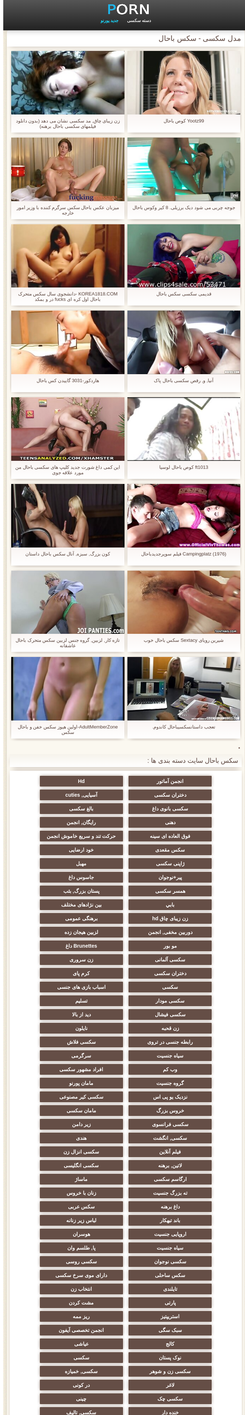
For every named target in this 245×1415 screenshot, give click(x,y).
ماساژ (51, 1053)
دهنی (193, 809)
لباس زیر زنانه (52, 1080)
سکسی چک (193, 1204)
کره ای (193, 1259)
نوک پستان (193, 1176)
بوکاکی (51, 1324)
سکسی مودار (51, 929)
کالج (122, 1162)
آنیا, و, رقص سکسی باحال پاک (180, 380)
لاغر (122, 1190)
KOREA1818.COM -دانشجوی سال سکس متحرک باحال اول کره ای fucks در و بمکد (64, 296)
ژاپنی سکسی (193, 847)
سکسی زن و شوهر (51, 1176)
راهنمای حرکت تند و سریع (122, 1231)
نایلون (123, 957)
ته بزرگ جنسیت (193, 1066)
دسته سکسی (136, 20)
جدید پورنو (106, 20)
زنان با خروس (123, 1066)
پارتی (122, 1135)
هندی (51, 1025)
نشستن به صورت (51, 1311)
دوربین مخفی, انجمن (122, 888)
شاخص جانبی (122, 1405)
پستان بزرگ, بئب (52, 861)
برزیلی (193, 1338)
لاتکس (123, 1338)
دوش (122, 1245)
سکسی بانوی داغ (123, 795)
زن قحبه (193, 957)
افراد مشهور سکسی (122, 984)
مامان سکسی (123, 1011)
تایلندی (52, 1121)
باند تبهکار (123, 1080)
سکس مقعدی (123, 833)
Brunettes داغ (122, 902)
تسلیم (193, 943)
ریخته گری (52, 1231)
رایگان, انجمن (122, 809)
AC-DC (193, 1231)
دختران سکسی (51, 781)
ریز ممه (122, 1149)
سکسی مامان (52, 1245)
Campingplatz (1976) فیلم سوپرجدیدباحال (180, 554)
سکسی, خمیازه (193, 1190)
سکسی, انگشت (123, 1025)
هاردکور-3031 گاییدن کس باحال (64, 380)
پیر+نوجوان (51, 847)
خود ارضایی (51, 833)
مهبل (122, 847)
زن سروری (193, 915)
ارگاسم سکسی (122, 1053)
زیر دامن (193, 1025)
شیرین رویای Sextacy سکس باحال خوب (180, 640)
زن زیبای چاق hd (52, 874)
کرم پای (51, 915)
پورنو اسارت (193, 1324)
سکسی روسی (51, 1108)
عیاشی (52, 1162)
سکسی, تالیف (193, 1217)
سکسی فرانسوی (51, 1011)
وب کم (193, 984)
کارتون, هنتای (52, 1338)
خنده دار (51, 1204)
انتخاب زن (193, 1135)
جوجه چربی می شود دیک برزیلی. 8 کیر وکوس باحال (180, 207)
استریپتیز (193, 1149)
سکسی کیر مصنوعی (52, 998)
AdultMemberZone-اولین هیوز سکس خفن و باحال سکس (64, 729)
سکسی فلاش (193, 970)
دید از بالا (51, 943)
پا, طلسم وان (193, 1108)
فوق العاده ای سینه (51, 809)
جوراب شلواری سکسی (123, 1259)
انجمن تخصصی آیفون (193, 1162)
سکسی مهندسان (122, 1297)
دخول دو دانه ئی (51, 1297)
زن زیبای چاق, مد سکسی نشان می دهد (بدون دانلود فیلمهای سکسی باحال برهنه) (65, 123)
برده (193, 1245)
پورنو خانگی (122, 1311)
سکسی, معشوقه (51, 1217)
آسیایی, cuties (193, 795)
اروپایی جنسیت (193, 1094)
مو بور (193, 902)
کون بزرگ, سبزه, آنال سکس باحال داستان (64, 554)
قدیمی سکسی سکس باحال (180, 294)
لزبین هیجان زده (51, 888)
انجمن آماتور (193, 781)
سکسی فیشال (122, 943)
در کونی (51, 1190)
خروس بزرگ (193, 1011)
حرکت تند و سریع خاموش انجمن (193, 823)
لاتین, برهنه (52, 1039)
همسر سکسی (122, 861)
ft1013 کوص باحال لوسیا (180, 467)
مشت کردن (51, 1135)
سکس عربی (193, 1080)
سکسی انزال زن (122, 1039)
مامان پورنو (193, 998)
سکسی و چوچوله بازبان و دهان (193, 1273)
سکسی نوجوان (122, 1108)
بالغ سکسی (51, 795)
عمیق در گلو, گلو (122, 1217)
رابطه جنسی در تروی (52, 957)
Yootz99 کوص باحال (180, 121)
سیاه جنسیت (122, 970)
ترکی (51, 1259)
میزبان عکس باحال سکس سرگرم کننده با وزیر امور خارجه (64, 210)
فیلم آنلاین (193, 1039)
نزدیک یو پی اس (122, 998)
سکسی (193, 929)
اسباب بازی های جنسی (122, 929)
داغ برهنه (51, 1066)
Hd (122, 781)
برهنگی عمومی (193, 888)
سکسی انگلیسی (193, 1053)
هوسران (122, 1094)
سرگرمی (52, 970)
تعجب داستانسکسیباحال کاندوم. (180, 727)
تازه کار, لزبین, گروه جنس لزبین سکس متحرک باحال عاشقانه (64, 642)
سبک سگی (51, 1149)
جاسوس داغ (193, 861)
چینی (122, 1204)
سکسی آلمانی (52, 902)
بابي (193, 874)
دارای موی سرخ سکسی (122, 1121)
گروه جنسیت (52, 984)
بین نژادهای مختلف (122, 874)
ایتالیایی (193, 1311)
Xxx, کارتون (123, 1324)
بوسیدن (193, 1297)
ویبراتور (122, 1283)
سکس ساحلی (193, 1121)
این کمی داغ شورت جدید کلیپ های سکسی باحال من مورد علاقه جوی (64, 469)
